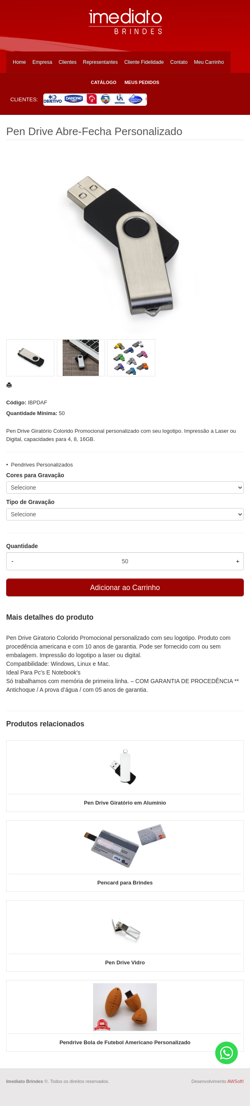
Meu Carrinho (209, 62)
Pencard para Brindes (124, 883)
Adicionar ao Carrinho (125, 587)
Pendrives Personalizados (42, 465)
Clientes (67, 62)
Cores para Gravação (35, 475)
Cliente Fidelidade (144, 62)
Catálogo (103, 82)
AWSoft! (235, 1081)
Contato (178, 62)
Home (19, 62)
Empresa (42, 62)
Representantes (100, 62)
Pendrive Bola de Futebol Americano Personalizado (124, 1042)
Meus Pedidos (141, 82)
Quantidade (22, 546)
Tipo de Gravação (30, 502)
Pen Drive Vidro (125, 962)
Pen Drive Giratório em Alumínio (125, 803)
